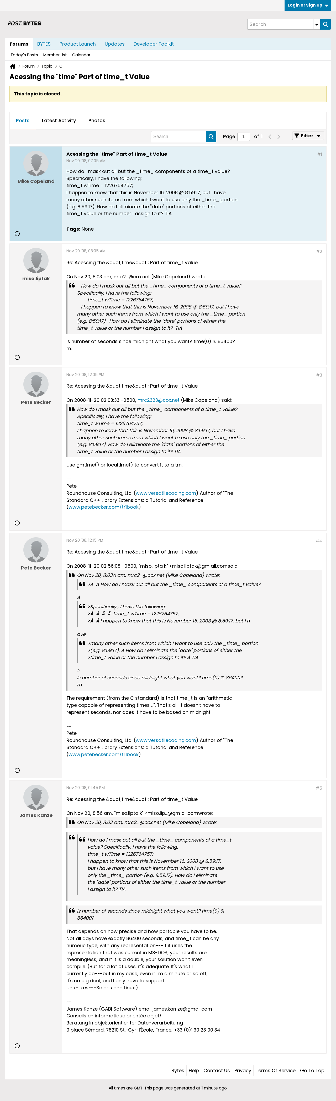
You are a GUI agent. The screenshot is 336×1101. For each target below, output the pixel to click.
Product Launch (78, 44)
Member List (55, 55)
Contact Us (216, 1070)
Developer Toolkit (154, 44)
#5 (319, 788)
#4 (319, 541)
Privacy (242, 1070)
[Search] (283, 24)
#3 (319, 375)
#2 (319, 251)
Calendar (81, 55)
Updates (115, 44)
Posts (22, 120)
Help (194, 1070)
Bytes (177, 1070)
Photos (96, 120)
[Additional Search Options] (317, 24)
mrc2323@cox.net (159, 400)
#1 (319, 154)
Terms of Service (276, 1070)
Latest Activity (59, 120)
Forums (19, 44)
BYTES (44, 44)
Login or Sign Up (308, 5)
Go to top (312, 1070)
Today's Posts (24, 55)
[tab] (23, 120)
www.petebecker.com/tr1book (104, 507)
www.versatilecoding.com (166, 493)
